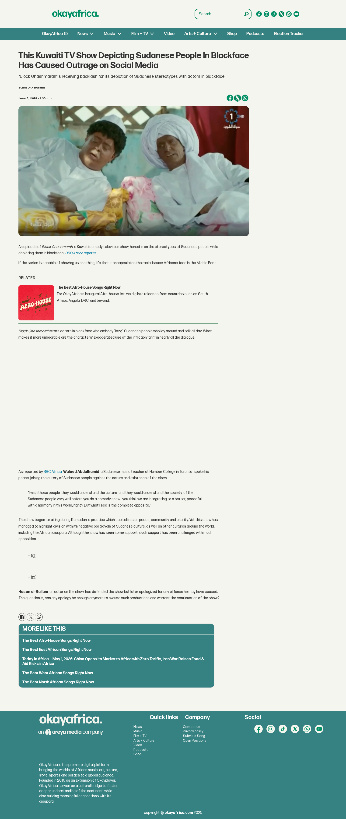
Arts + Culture (197, 33)
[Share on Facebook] (230, 98)
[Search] (246, 14)
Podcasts (255, 33)
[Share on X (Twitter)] (237, 98)
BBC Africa (53, 472)
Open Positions (194, 741)
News (82, 33)
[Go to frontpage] (75, 14)
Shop (232, 33)
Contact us (191, 727)
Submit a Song (194, 736)
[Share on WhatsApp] (244, 98)
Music (109, 33)
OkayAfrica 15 (55, 33)
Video (169, 33)
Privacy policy (193, 731)
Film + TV (139, 33)
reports (80, 253)
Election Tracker (289, 33)
